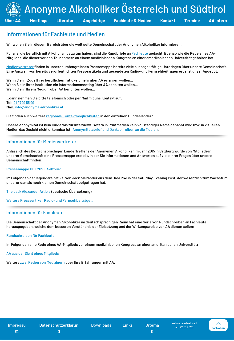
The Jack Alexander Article (28, 191)
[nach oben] (218, 325)
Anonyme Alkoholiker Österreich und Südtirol (125, 8)
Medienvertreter (20, 66)
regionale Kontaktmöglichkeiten (73, 116)
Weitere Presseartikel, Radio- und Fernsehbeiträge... (49, 200)
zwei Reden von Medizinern (42, 262)
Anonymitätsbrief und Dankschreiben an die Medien (115, 129)
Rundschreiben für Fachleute (30, 235)
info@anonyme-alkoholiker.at (39, 107)
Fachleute (140, 53)
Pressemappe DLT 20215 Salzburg (33, 169)
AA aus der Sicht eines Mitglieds (32, 253)
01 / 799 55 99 (23, 102)
